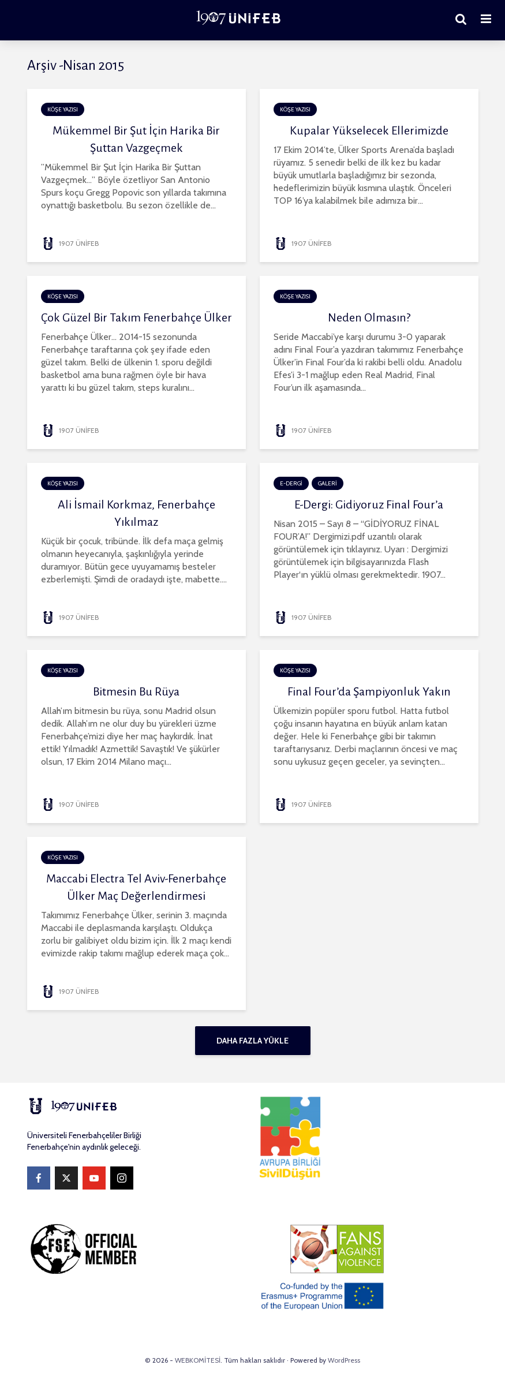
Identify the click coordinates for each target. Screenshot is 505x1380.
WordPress (344, 1360)
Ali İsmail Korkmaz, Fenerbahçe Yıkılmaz (136, 513)
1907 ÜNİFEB (70, 243)
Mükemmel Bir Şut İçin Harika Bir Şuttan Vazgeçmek (136, 139)
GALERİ (327, 483)
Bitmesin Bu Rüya (136, 691)
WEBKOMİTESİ (197, 1360)
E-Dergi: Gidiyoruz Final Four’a (368, 504)
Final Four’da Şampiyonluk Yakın (369, 691)
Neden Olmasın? (369, 317)
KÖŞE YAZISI (62, 109)
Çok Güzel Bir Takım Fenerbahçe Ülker (136, 317)
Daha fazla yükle (252, 1040)
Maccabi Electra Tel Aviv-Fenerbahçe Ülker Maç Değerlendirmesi (136, 887)
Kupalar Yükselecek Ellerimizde (369, 130)
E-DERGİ (291, 483)
